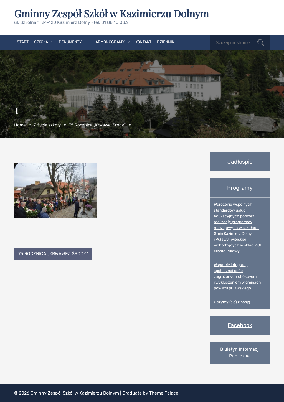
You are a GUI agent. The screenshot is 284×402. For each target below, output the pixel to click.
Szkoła (41, 42)
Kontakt (143, 42)
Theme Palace (163, 393)
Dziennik (165, 42)
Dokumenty (70, 42)
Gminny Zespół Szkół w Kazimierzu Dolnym (111, 13)
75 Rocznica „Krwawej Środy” (53, 253)
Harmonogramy (109, 42)
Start (23, 42)
